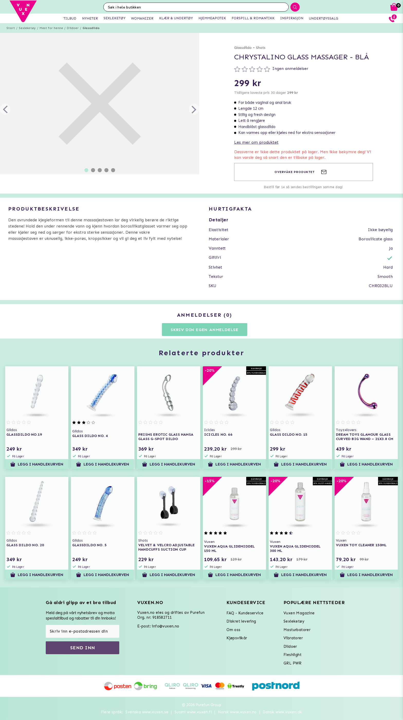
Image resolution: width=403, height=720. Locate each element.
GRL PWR (292, 663)
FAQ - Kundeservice (244, 613)
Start (10, 28)
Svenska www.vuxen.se (146, 712)
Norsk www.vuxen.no (237, 712)
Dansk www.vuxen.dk (282, 712)
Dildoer (72, 28)
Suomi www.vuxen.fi (193, 712)
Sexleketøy (27, 28)
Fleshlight (292, 654)
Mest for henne (51, 28)
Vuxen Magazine (299, 613)
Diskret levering (241, 621)
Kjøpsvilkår (236, 638)
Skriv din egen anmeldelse (205, 329)
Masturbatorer (296, 629)
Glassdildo (91, 28)
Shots (260, 47)
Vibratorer (293, 638)
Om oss (233, 629)
